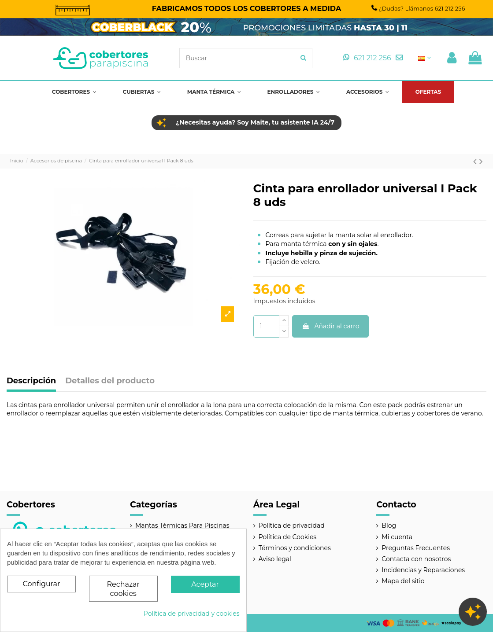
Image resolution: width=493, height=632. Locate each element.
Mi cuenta (397, 537)
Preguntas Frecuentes (416, 548)
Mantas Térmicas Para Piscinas (182, 525)
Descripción (31, 381)
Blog (389, 525)
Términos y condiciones (295, 548)
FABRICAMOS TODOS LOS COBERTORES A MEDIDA (246, 8)
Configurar (41, 584)
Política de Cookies (288, 537)
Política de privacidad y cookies (192, 613)
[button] (74, 92)
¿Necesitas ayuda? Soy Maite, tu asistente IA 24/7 (255, 122)
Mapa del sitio (403, 581)
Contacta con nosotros (416, 559)
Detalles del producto (110, 381)
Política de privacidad (292, 525)
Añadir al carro (331, 326)
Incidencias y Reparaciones (423, 570)
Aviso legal (275, 559)
